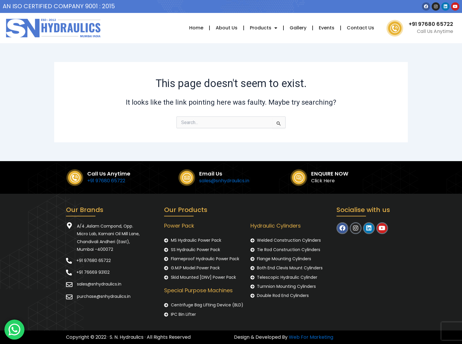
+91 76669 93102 (93, 272)
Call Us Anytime (108, 173)
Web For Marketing (311, 337)
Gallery (298, 27)
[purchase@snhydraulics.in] (69, 297)
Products (263, 28)
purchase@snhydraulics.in (104, 296)
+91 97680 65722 (431, 24)
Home (196, 27)
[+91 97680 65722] (69, 261)
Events (326, 27)
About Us (226, 27)
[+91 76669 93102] (69, 272)
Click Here (323, 180)
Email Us (210, 173)
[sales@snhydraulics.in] (69, 284)
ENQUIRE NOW (329, 173)
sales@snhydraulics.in (224, 180)
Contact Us (360, 27)
